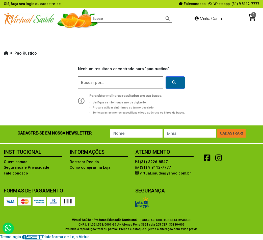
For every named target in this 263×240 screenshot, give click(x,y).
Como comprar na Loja (90, 167)
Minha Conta (208, 18)
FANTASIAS (228, 34)
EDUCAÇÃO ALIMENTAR (189, 34)
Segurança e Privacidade (26, 167)
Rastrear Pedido (84, 162)
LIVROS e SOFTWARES (78, 43)
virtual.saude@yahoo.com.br (163, 173)
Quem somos (15, 162)
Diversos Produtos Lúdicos (134, 34)
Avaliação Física (86, 34)
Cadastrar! (231, 133)
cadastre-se (50, 4)
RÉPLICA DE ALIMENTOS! (182, 43)
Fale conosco (16, 173)
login (30, 4)
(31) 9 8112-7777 (153, 167)
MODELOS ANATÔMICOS (129, 43)
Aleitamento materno (43, 34)
